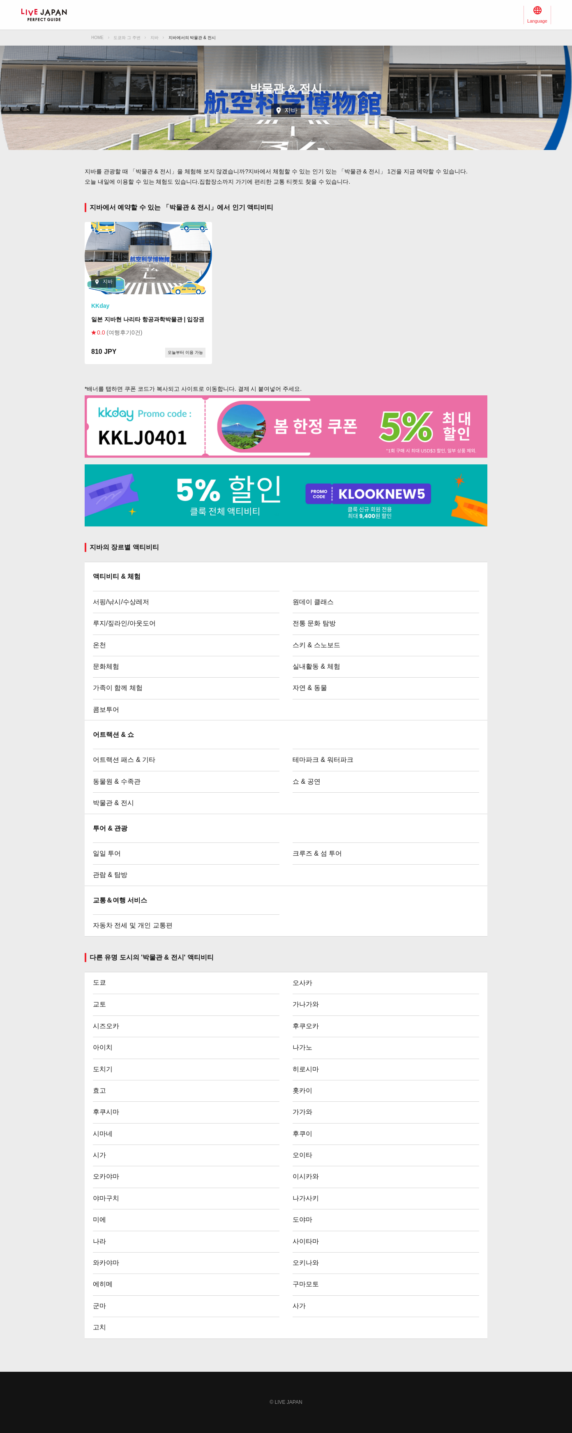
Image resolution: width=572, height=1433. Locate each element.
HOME (97, 37)
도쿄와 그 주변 (127, 37)
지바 (154, 37)
